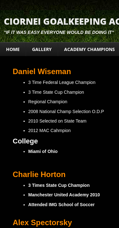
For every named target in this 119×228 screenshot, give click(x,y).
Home (13, 49)
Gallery (42, 49)
